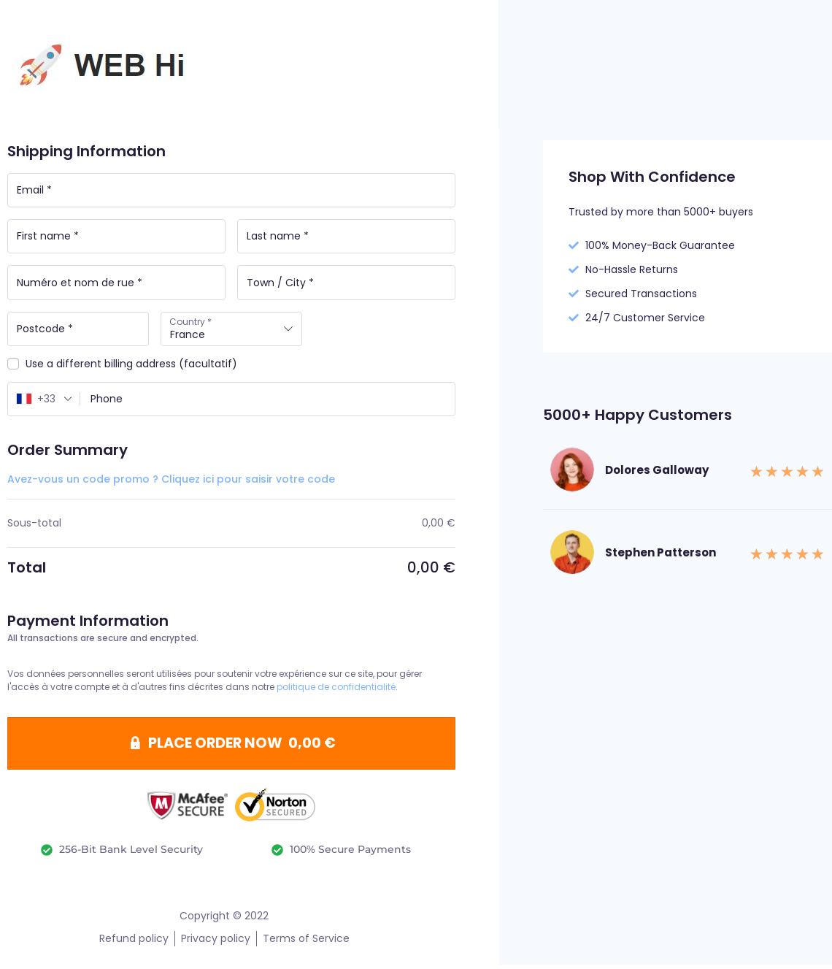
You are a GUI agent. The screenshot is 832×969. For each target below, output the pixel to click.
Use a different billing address (122, 366)
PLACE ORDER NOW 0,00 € (242, 747)
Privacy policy (215, 942)
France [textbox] (187, 336)
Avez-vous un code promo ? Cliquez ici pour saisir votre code (171, 482)
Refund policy (134, 942)
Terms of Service (306, 942)
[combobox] (231, 330)
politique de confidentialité (336, 689)
